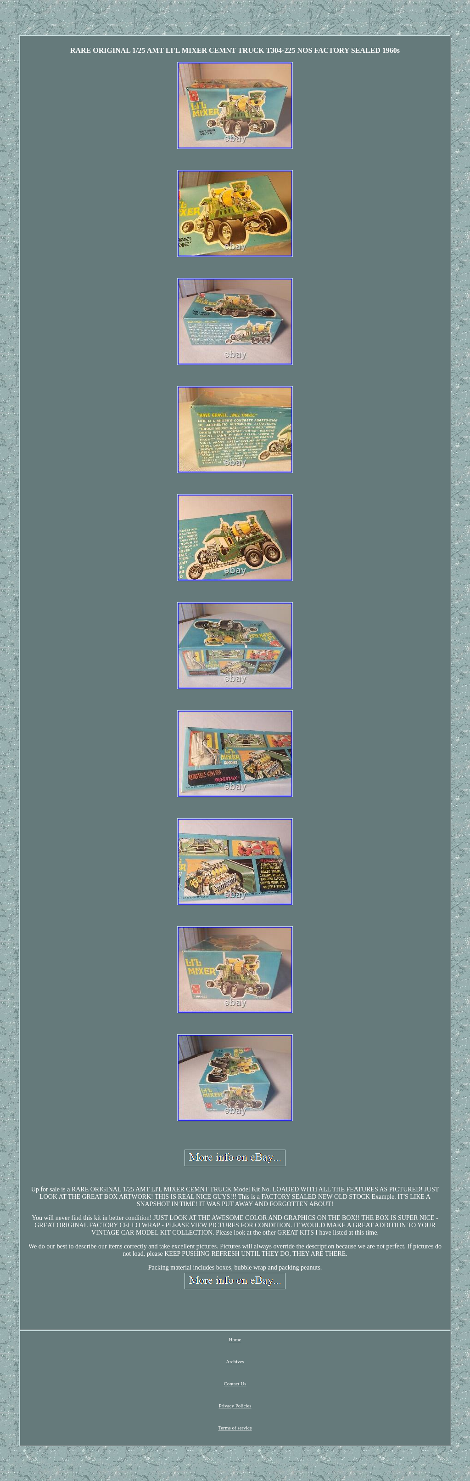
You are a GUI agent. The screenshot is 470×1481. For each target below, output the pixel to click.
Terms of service (235, 1427)
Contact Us (235, 1383)
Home (235, 1339)
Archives (235, 1361)
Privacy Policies (234, 1405)
